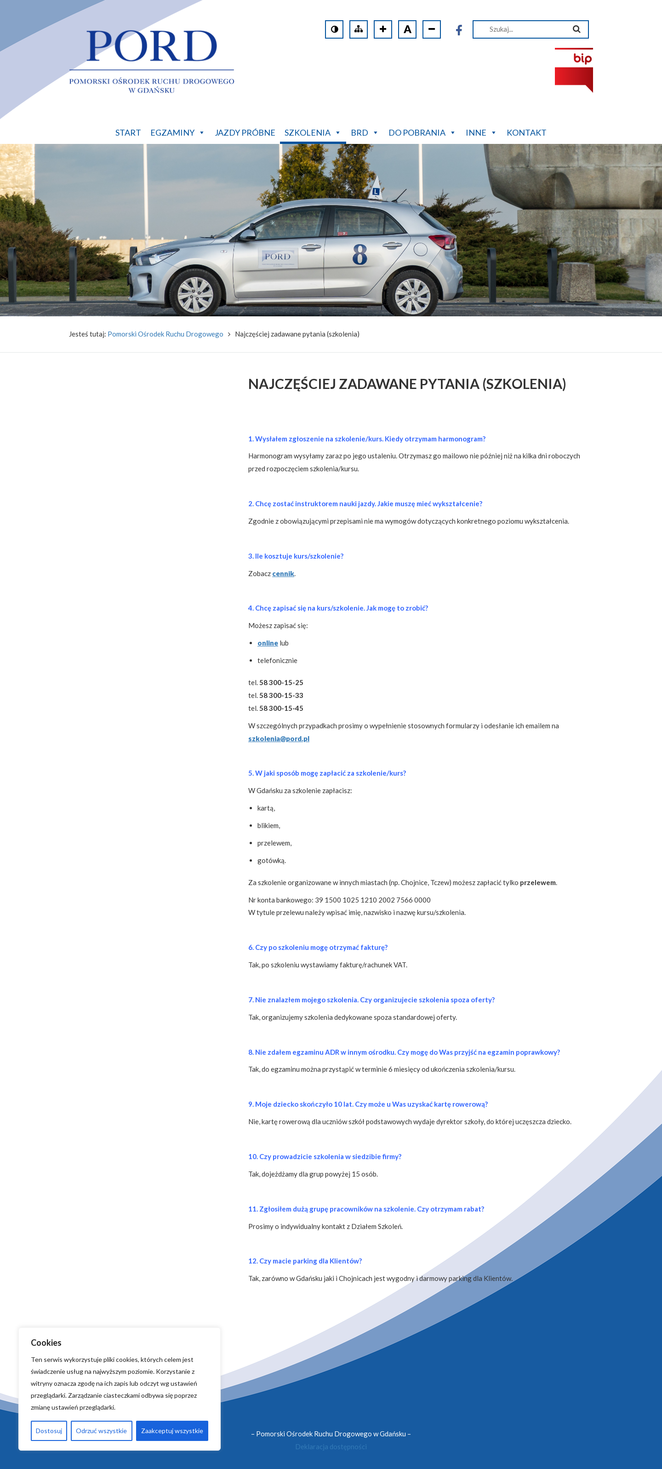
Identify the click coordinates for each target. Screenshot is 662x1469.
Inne (481, 131)
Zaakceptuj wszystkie (172, 1431)
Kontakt (527, 132)
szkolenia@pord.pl (278, 738)
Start (128, 132)
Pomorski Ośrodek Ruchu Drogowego (165, 334)
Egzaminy (177, 131)
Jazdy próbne (245, 132)
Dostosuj (49, 1431)
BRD (365, 131)
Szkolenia (313, 131)
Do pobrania (422, 131)
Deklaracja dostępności (331, 1446)
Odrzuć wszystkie (101, 1431)
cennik (283, 573)
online (267, 643)
